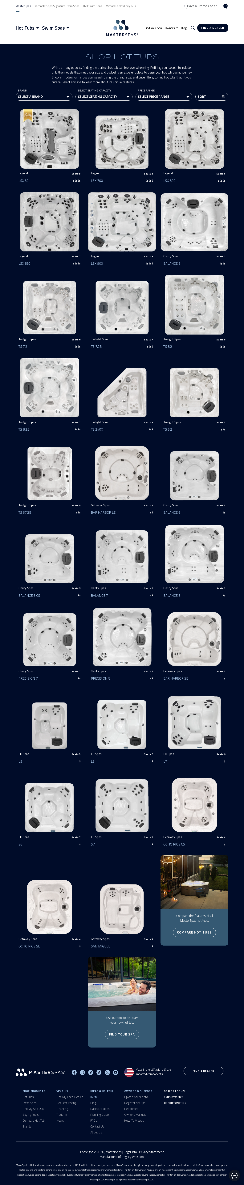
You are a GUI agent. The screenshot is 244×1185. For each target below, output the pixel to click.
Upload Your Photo (136, 1096)
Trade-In (61, 1114)
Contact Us (97, 1126)
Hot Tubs (28, 1096)
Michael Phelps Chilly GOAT (122, 6)
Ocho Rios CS (174, 844)
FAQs (93, 1120)
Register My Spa (134, 1102)
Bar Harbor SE (175, 678)
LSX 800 (169, 180)
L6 (93, 761)
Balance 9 (171, 263)
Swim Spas (29, 1102)
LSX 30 (23, 180)
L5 (20, 761)
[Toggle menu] (38, 28)
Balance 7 (99, 595)
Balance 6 (171, 512)
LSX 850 (24, 263)
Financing (62, 1108)
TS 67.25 (24, 512)
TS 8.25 (23, 429)
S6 (20, 844)
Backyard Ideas (100, 1108)
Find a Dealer (212, 28)
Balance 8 (171, 595)
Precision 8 (100, 678)
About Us (96, 1132)
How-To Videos (134, 1120)
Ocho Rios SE (29, 946)
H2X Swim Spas (92, 6)
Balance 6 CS (29, 595)
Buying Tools (30, 1114)
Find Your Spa (153, 28)
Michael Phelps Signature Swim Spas (57, 6)
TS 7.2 (22, 346)
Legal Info (130, 1151)
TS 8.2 (167, 346)
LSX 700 (97, 180)
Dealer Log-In (174, 1091)
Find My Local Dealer (69, 1096)
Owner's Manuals (135, 1114)
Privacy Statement (151, 1151)
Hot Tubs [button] (25, 28)
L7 (165, 761)
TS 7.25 (96, 346)
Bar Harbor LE (103, 512)
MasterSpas (23, 6)
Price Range (146, 90)
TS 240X (97, 429)
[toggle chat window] (234, 1175)
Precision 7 (28, 678)
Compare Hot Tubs (194, 932)
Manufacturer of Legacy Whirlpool (122, 1156)
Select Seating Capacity (94, 90)
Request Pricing (66, 1102)
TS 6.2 (167, 429)
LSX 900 (97, 263)
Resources (131, 1108)
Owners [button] (170, 28)
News (60, 1120)
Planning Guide (99, 1114)
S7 (93, 844)
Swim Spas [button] (53, 28)
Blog (184, 28)
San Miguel (100, 946)
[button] (192, 28)
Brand (22, 90)
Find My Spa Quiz (33, 1108)
